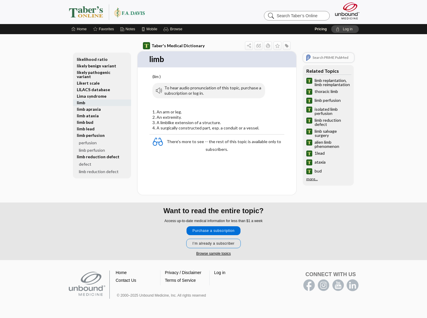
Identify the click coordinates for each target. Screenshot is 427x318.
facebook (309, 285)
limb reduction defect (98, 156)
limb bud (85, 122)
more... (312, 179)
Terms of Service (180, 280)
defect (85, 164)
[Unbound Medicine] (347, 10)
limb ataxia (88, 115)
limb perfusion (91, 135)
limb (81, 102)
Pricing (321, 29)
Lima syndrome (91, 96)
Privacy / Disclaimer (183, 272)
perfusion (88, 142)
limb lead (86, 128)
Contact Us (126, 280)
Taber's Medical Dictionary (174, 45)
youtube (338, 285)
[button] (173, 29)
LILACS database (93, 89)
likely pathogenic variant (93, 74)
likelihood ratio (92, 59)
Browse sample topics (213, 253)
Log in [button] (219, 272)
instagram (323, 285)
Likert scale (88, 83)
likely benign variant (96, 65)
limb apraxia (89, 109)
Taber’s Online (142, 12)
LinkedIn (353, 285)
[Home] (79, 29)
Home (121, 272)
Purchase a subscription (213, 231)
